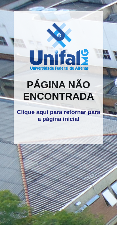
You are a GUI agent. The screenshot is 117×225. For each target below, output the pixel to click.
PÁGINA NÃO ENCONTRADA (58, 90)
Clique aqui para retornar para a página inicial (58, 115)
